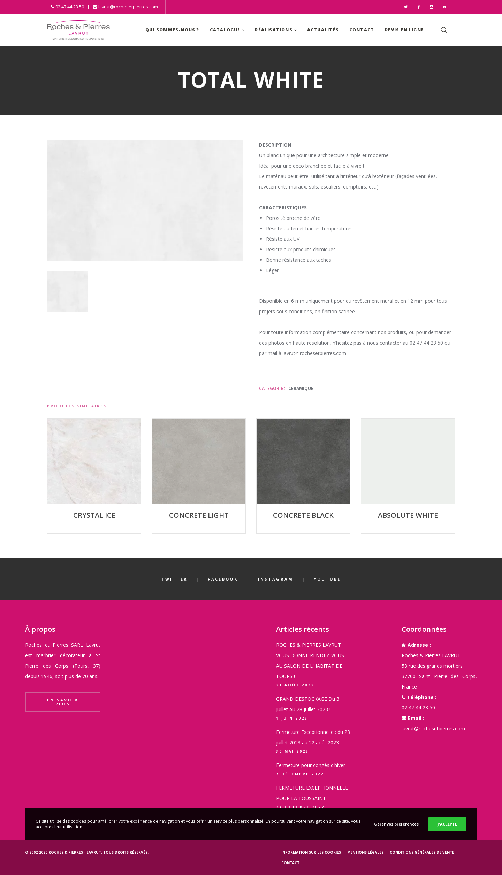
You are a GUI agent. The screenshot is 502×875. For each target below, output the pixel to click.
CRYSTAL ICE (94, 515)
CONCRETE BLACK (303, 515)
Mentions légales (365, 852)
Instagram (276, 579)
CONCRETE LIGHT (199, 515)
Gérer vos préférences (396, 824)
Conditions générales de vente (422, 852)
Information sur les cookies (311, 852)
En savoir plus (63, 701)
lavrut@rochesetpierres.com (128, 7)
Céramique (300, 388)
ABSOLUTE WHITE (408, 515)
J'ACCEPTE (447, 824)
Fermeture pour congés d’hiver (310, 765)
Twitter (174, 579)
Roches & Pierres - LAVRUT (74, 852)
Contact (290, 862)
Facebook (222, 579)
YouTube (327, 579)
